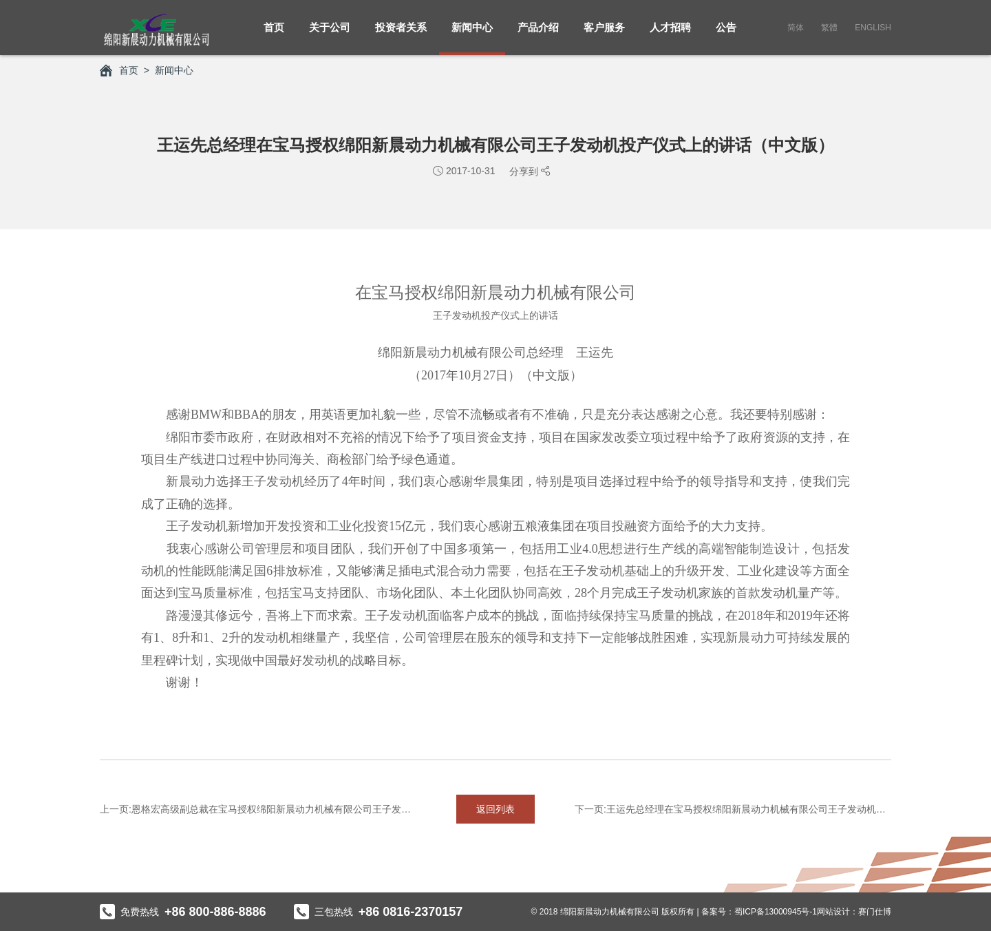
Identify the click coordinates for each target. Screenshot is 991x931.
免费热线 (183, 911)
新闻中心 (472, 34)
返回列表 (495, 809)
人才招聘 (670, 34)
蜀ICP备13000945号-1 (775, 912)
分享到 (525, 171)
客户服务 (604, 34)
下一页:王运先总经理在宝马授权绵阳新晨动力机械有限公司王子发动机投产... (733, 809)
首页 (274, 34)
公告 (726, 34)
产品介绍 (538, 34)
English (873, 27)
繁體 (829, 27)
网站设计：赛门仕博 (854, 912)
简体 (795, 27)
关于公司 (329, 34)
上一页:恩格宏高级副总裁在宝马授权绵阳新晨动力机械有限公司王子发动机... (258, 809)
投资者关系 (401, 34)
